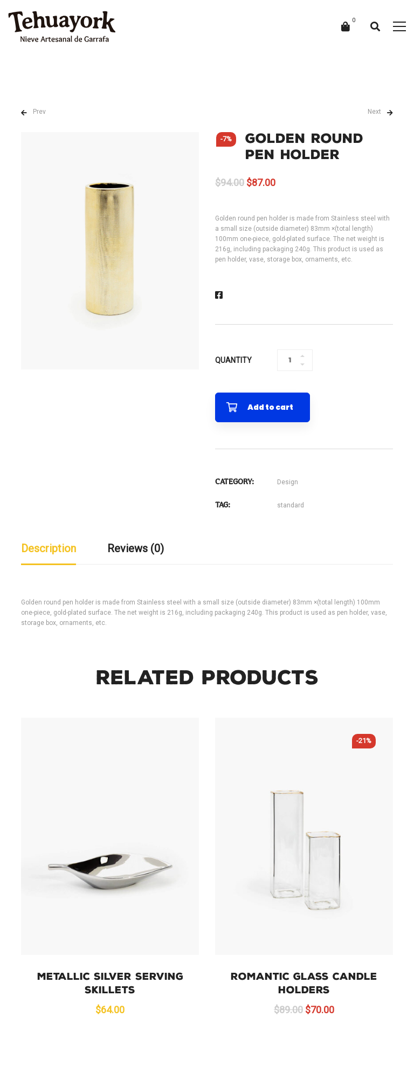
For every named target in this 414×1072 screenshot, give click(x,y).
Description (48, 548)
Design (287, 482)
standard (290, 505)
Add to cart (270, 407)
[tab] (48, 549)
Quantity (233, 360)
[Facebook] (218, 295)
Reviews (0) (135, 548)
